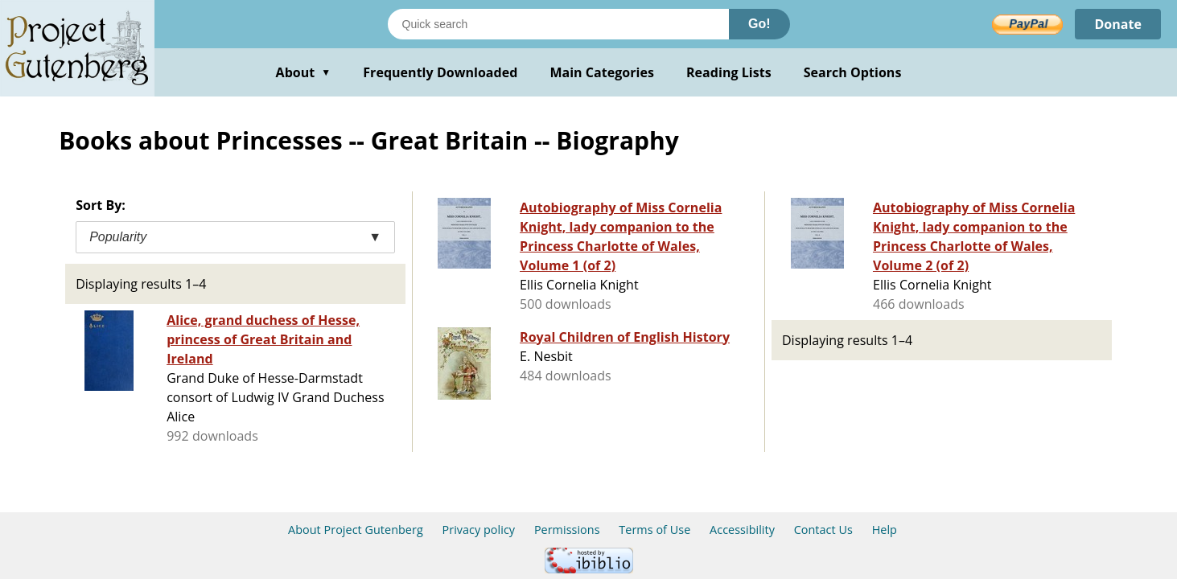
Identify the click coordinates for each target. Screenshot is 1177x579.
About (303, 72)
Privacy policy (479, 529)
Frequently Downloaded (440, 72)
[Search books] (558, 24)
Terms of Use (654, 529)
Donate (1118, 24)
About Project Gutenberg (355, 529)
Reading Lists (729, 72)
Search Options (853, 72)
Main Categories (601, 72)
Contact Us (823, 529)
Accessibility (742, 529)
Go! (759, 24)
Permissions (567, 529)
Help (884, 529)
